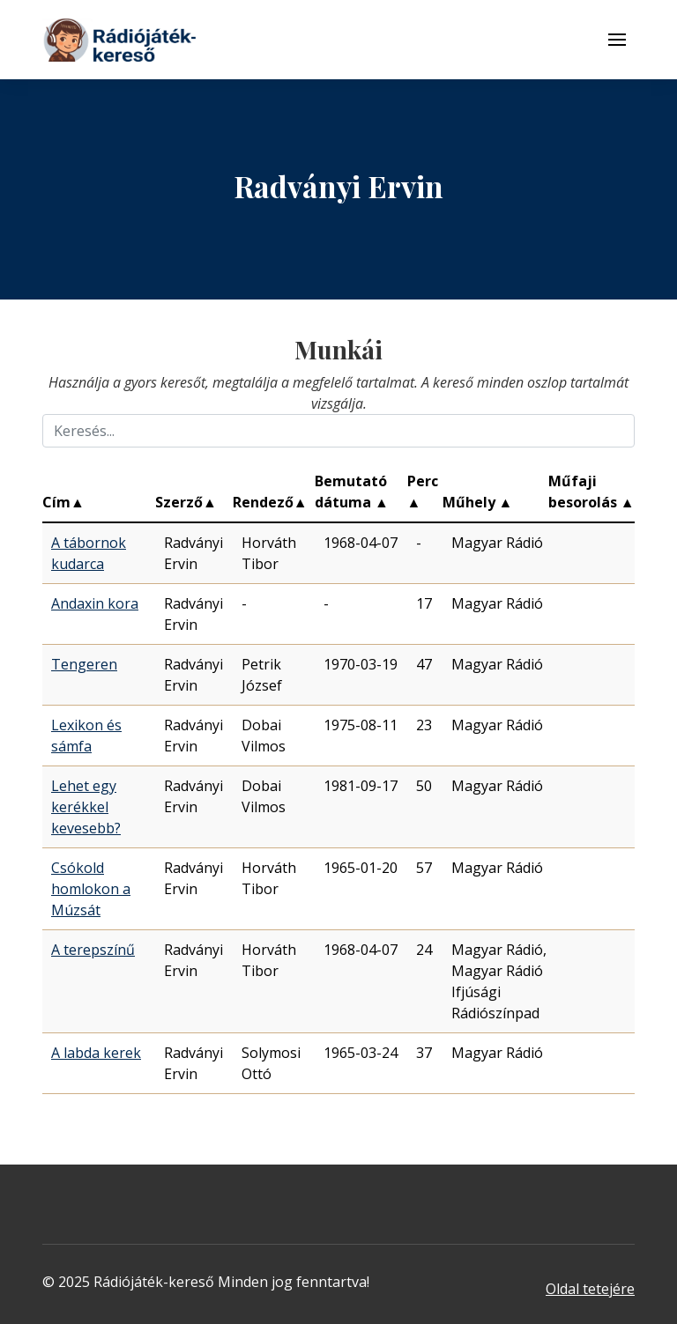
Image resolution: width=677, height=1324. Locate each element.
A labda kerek (96, 1052)
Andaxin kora (94, 603)
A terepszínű (93, 949)
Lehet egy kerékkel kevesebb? (86, 807)
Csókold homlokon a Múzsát (90, 889)
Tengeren (84, 664)
